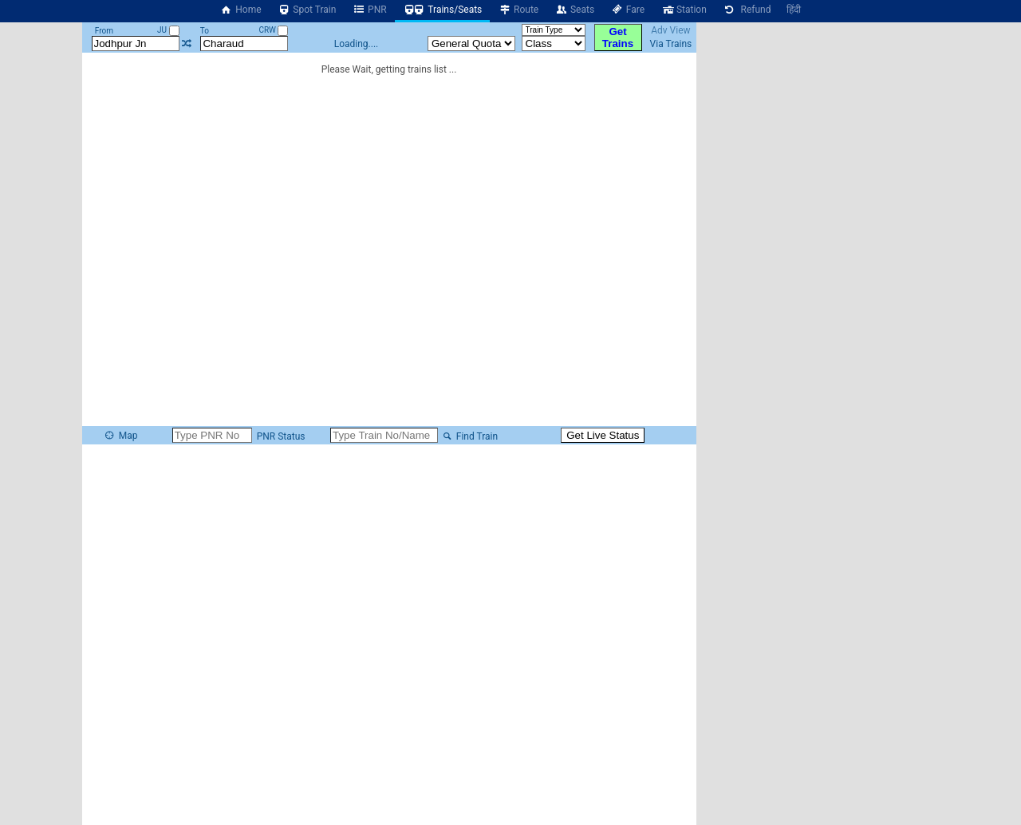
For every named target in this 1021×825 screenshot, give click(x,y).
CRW (273, 30)
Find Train (469, 436)
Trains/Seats (443, 9)
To (204, 30)
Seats (574, 9)
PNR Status (280, 436)
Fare (627, 9)
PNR (369, 9)
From (104, 30)
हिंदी (793, 9)
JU (168, 30)
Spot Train (307, 9)
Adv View (670, 30)
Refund (747, 9)
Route (518, 9)
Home (241, 9)
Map (120, 435)
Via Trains (671, 43)
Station (683, 9)
